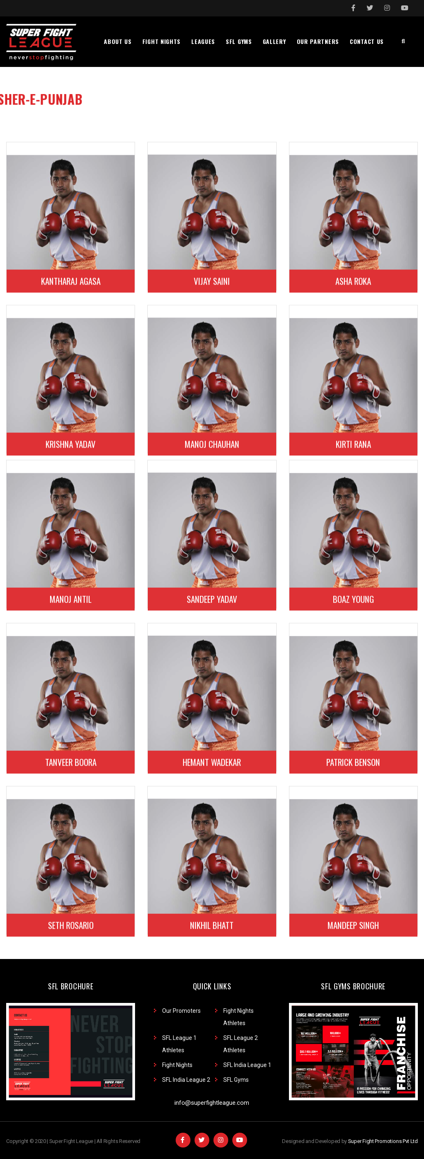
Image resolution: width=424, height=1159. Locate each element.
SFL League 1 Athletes (179, 1044)
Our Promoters (181, 1010)
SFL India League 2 (186, 1079)
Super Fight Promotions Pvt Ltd (383, 1141)
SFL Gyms (236, 1079)
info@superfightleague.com (211, 1102)
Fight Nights (177, 1065)
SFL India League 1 (247, 1065)
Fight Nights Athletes (238, 1016)
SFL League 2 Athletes (240, 1044)
